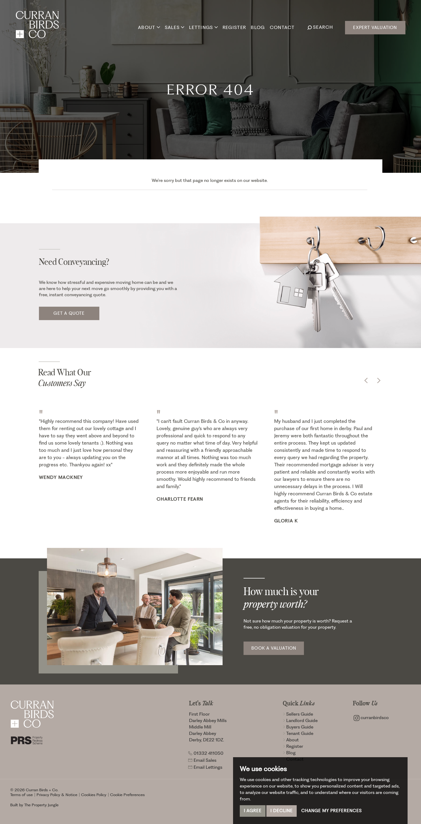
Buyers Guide (298, 727)
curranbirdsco (371, 717)
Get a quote (69, 313)
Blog (258, 27)
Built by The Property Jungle (34, 805)
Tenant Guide (298, 733)
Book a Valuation (273, 648)
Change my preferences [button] (331, 810)
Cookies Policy (93, 794)
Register (234, 27)
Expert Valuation (375, 27)
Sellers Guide (298, 714)
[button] (366, 380)
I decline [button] (281, 810)
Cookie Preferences (127, 794)
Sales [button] (174, 27)
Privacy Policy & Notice (57, 794)
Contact (282, 27)
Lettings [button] (203, 27)
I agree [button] (253, 810)
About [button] (149, 27)
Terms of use (21, 794)
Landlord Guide (300, 720)
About (291, 739)
